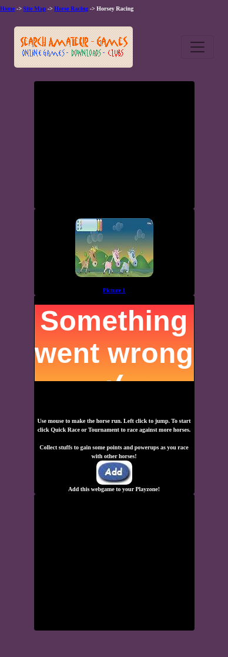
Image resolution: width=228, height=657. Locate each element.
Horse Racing (71, 8)
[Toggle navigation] (197, 47)
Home (7, 8)
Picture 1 (114, 290)
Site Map (35, 8)
